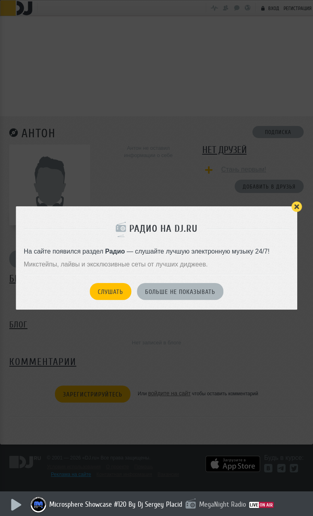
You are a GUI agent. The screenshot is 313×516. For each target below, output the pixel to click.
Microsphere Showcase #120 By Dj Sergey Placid (115, 504)
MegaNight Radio (222, 504)
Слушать (110, 292)
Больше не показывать (180, 292)
